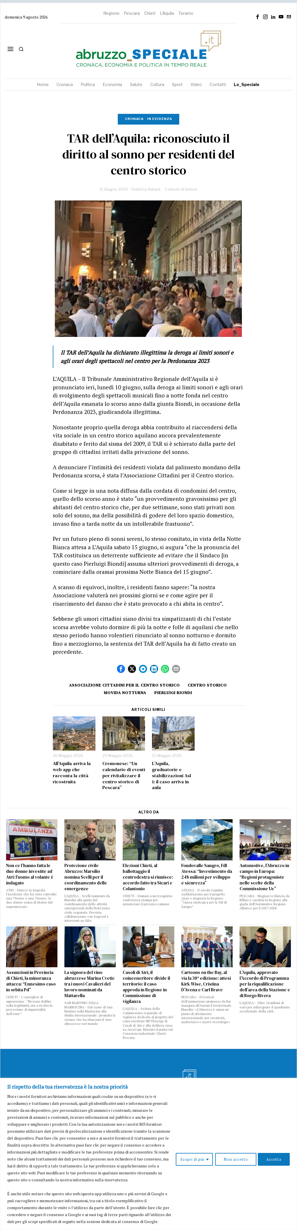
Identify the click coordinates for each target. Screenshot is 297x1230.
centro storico (207, 685)
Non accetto (233, 1152)
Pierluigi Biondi (174, 693)
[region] (148, 1147)
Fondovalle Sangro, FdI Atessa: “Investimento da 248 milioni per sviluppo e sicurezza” (206, 874)
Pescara (132, 13)
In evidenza (159, 119)
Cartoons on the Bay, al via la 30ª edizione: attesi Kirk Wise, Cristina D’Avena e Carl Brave (206, 981)
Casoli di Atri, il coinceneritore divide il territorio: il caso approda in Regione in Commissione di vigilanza (146, 987)
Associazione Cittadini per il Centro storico (123, 685)
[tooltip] (257, 16)
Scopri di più (188, 1152)
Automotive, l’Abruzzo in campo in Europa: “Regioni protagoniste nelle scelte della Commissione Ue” (264, 877)
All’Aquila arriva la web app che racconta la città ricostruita (72, 772)
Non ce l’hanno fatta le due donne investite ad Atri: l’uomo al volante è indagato (29, 874)
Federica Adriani (145, 189)
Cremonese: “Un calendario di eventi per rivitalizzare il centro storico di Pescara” (123, 775)
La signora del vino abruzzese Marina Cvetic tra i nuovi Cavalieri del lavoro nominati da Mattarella (89, 984)
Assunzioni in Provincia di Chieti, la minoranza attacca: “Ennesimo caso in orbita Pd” (31, 981)
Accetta (273, 1152)
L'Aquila (167, 13)
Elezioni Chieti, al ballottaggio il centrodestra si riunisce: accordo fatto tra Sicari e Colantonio (148, 877)
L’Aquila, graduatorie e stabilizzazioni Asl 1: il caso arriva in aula (171, 775)
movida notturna (124, 693)
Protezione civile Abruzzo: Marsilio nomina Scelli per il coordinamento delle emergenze (85, 877)
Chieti (149, 13)
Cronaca (134, 119)
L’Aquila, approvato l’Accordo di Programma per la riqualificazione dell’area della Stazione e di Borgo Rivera (265, 984)
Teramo (186, 13)
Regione (111, 13)
